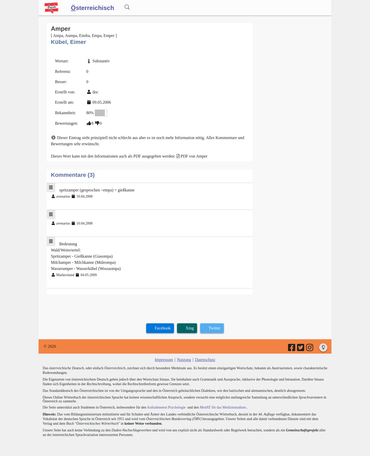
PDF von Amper (194, 156)
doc (95, 92)
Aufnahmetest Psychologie (166, 407)
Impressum (164, 359)
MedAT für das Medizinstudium (223, 407)
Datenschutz (205, 359)
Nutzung (184, 359)
